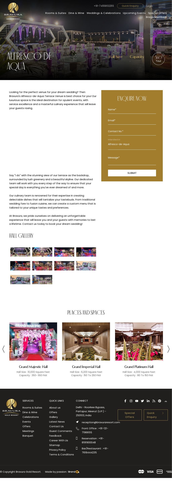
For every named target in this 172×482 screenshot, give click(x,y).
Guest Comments (60, 431)
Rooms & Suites (55, 13)
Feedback (55, 435)
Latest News (57, 421)
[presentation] (3, 350)
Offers (26, 426)
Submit (132, 173)
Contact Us (56, 426)
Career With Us (58, 440)
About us (54, 407)
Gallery (53, 417)
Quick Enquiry (130, 6)
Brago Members (156, 17)
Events (27, 421)
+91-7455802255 (104, 6)
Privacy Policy (57, 450)
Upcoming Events (134, 13)
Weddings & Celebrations (104, 13)
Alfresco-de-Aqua (132, 144)
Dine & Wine (76, 13)
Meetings (28, 431)
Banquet (28, 435)
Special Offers (157, 13)
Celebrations (31, 417)
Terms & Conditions (61, 454)
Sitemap (54, 445)
